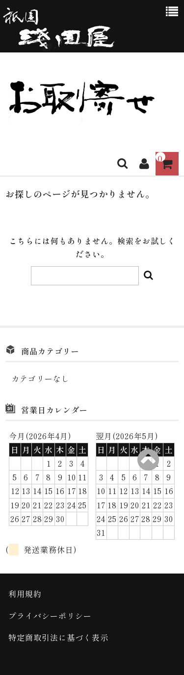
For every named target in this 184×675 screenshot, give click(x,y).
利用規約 (25, 594)
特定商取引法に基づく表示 (58, 637)
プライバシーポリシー (50, 616)
